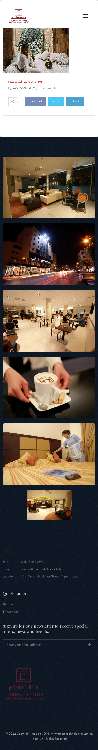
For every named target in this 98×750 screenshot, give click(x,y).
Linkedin (75, 101)
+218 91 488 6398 (32, 564)
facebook (11, 614)
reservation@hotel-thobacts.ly (41, 572)
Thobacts (9, 606)
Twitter (56, 101)
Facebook (35, 101)
